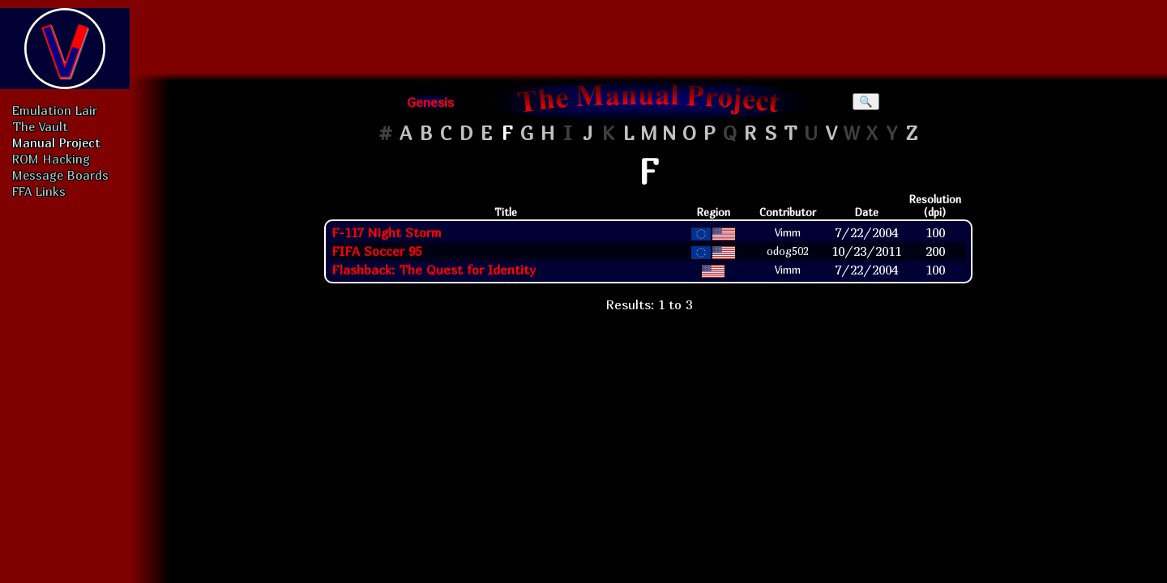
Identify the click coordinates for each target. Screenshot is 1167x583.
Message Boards (60, 175)
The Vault (40, 126)
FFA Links (39, 191)
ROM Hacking (51, 158)
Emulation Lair (54, 110)
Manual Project (56, 142)
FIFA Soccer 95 (376, 251)
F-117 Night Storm (386, 232)
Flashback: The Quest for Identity (433, 270)
